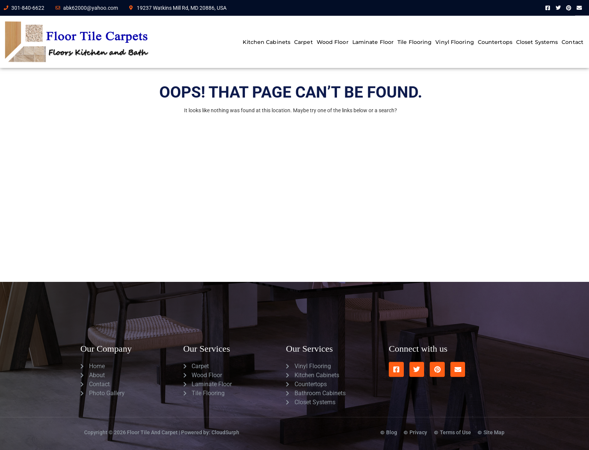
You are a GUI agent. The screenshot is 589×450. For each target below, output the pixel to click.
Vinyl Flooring (454, 42)
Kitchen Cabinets (266, 42)
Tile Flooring (414, 42)
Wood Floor (333, 42)
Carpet (303, 42)
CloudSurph (225, 425)
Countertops (495, 42)
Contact (572, 42)
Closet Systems (537, 42)
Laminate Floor (373, 42)
